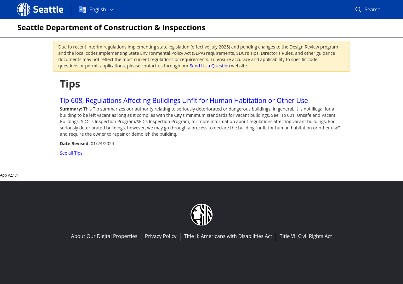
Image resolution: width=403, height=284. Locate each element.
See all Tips (71, 153)
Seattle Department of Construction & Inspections (111, 27)
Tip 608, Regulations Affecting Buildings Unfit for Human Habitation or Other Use (184, 100)
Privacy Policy (161, 236)
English (97, 9)
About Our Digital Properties (104, 236)
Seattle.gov (30, 3)
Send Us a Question (210, 66)
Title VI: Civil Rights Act (306, 236)
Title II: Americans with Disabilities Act (228, 236)
